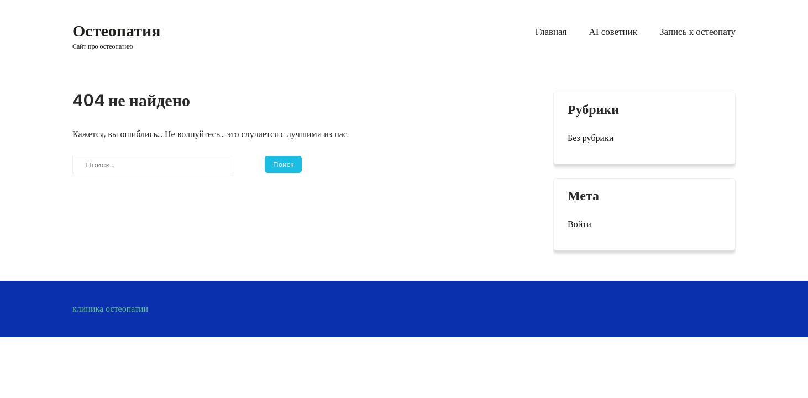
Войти (579, 224)
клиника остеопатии (110, 308)
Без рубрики (590, 138)
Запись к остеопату (697, 32)
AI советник (613, 32)
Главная (550, 32)
